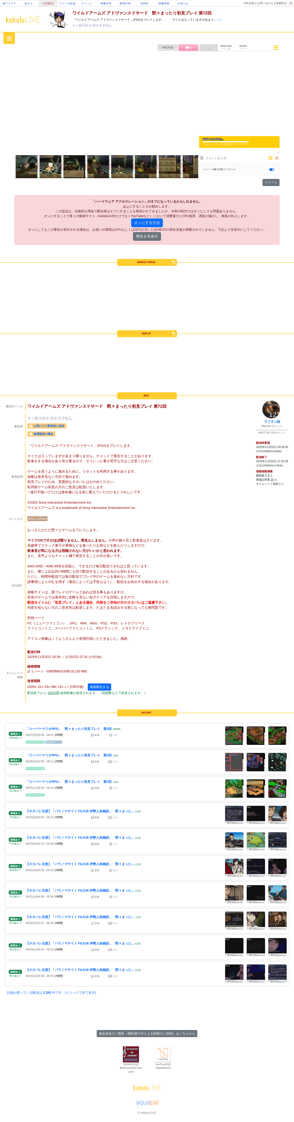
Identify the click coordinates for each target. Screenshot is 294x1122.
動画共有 (125, 3)
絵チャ (29, 3)
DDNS (144, 3)
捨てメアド (9, 3)
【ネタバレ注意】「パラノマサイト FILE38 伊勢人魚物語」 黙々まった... (80, 811)
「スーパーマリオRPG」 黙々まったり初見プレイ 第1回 (69, 781)
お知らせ (183, 3)
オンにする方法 (147, 223)
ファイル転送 (67, 3)
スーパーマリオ (35, 742)
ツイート (271, 182)
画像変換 (163, 3)
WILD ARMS (37, 519)
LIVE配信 (48, 3)
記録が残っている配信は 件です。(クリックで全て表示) (51, 992)
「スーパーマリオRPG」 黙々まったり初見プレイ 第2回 (69, 755)
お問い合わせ (265, 3)
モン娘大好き (82, 25)
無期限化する (99, 687)
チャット (86, 3)
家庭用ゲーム (53, 742)
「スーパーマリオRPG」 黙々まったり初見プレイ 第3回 (69, 729)
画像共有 (105, 3)
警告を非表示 (147, 236)
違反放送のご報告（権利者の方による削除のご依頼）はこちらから (147, 1033)
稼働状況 (281, 3)
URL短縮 (248, 3)
